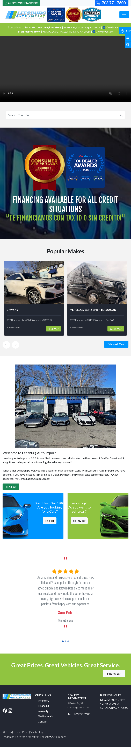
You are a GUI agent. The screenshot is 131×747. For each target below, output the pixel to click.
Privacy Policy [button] (20, 731)
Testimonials (45, 716)
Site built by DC (38, 731)
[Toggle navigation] (124, 14)
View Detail (14, 327)
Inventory (43, 700)
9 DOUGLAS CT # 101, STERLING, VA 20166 (66, 31)
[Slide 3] (68, 641)
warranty (43, 711)
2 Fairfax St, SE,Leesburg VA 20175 (82, 27)
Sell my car (79, 520)
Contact (42, 721)
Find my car (114, 673)
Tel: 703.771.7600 (79, 714)
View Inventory (102, 31)
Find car (49, 520)
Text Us (10, 486)
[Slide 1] (63, 641)
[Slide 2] (65, 641)
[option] (34, 298)
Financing (43, 705)
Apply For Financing (21, 3)
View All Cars (116, 344)
